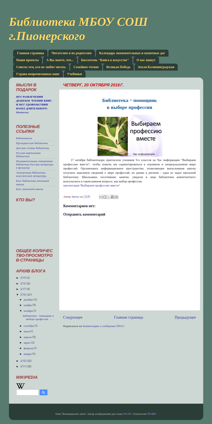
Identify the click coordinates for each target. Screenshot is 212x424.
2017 (23, 289)
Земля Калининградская (156, 67)
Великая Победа (118, 67)
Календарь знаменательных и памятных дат (132, 53)
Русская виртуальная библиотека (28, 154)
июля (27, 331)
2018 (23, 283)
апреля (28, 337)
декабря (29, 299)
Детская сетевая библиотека (32, 148)
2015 (23, 360)
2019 (23, 277)
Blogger (152, 413)
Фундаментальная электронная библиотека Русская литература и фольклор (34, 164)
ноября (28, 305)
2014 (23, 366)
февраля (29, 348)
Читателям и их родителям (72, 53)
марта (27, 342)
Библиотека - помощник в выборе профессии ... (38, 317)
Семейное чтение (86, 67)
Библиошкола (24, 138)
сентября (29, 325)
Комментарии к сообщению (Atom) (103, 326)
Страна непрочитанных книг (38, 74)
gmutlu (127, 413)
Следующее (73, 317)
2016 (23, 294)
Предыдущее (185, 317)
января (28, 353)
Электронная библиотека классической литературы (31, 174)
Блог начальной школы (29, 189)
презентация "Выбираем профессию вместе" (91, 185)
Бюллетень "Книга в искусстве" (105, 60)
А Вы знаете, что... (59, 60)
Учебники (74, 74)
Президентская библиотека (32, 143)
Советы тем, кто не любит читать (41, 67)
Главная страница (30, 53)
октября (29, 310)
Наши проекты (27, 60)
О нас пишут (146, 60)
